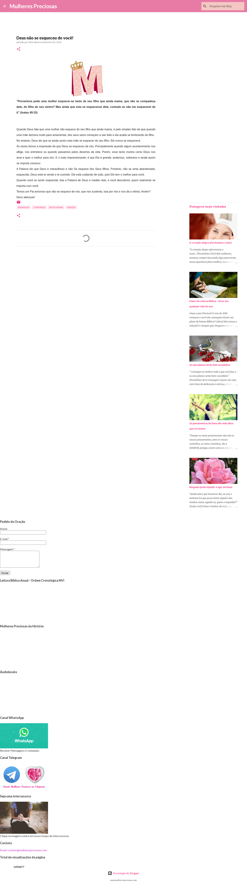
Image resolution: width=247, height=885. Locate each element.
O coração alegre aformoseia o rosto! (210, 242)
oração (71, 207)
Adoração (23, 207)
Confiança (39, 207)
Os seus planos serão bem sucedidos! (209, 365)
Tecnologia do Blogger (123, 873)
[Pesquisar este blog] (226, 6)
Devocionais (56, 207)
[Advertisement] (86, 281)
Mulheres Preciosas (33, 6)
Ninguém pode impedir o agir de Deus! (210, 487)
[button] (18, 49)
